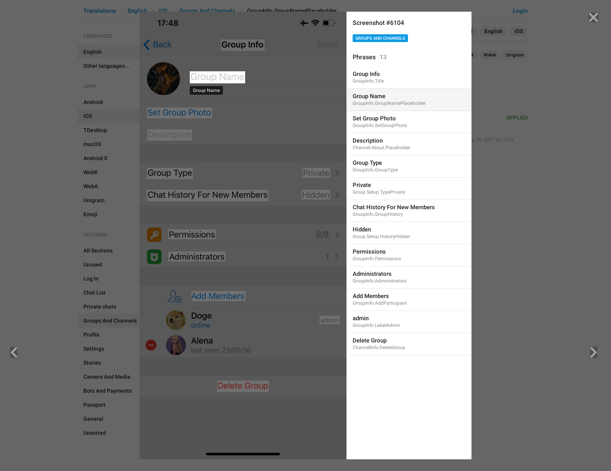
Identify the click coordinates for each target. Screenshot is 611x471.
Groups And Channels (380, 38)
